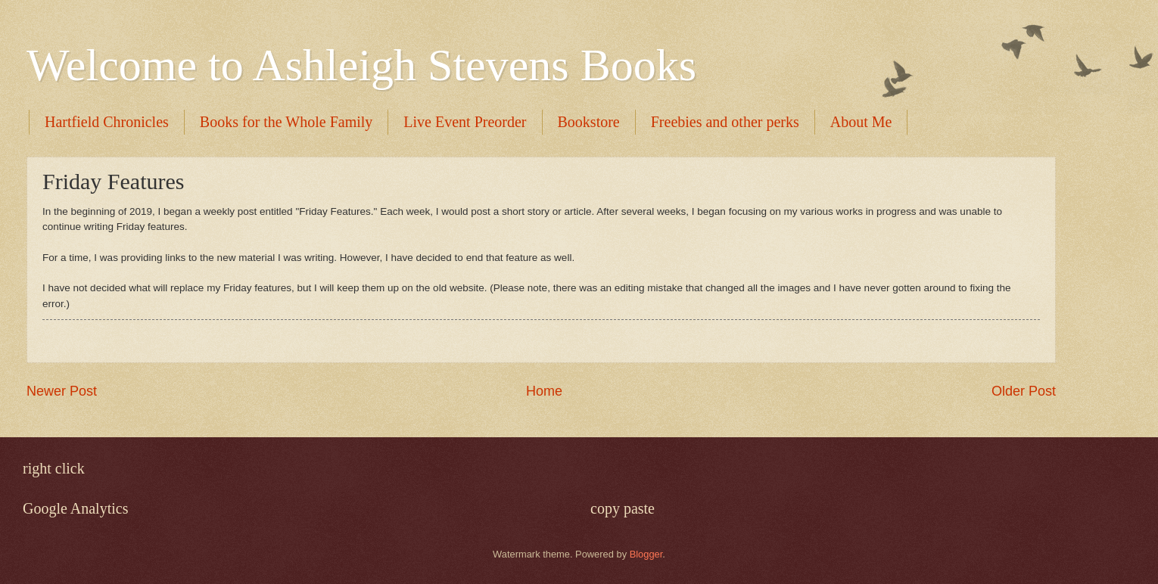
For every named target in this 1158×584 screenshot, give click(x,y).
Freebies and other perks (725, 121)
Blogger (646, 554)
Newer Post (61, 391)
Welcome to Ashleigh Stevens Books (361, 65)
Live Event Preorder (464, 121)
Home (544, 391)
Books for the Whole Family (286, 121)
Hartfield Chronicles (107, 121)
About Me (861, 121)
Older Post (1023, 391)
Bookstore (589, 121)
